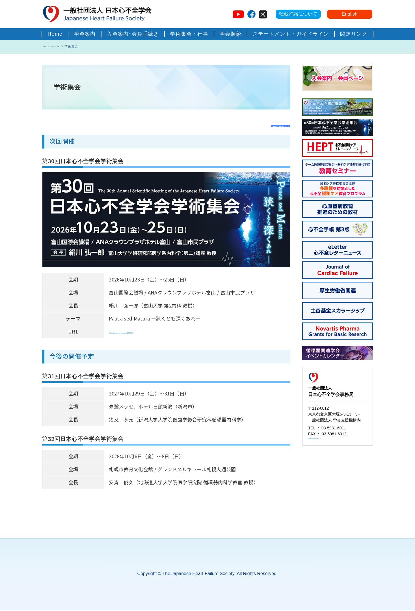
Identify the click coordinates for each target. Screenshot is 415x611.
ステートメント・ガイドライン (291, 34)
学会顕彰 (230, 34)
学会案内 (85, 34)
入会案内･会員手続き (133, 34)
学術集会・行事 (189, 34)
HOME (48, 46)
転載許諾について (298, 14)
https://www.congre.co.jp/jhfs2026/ (151, 332)
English (350, 14)
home (54, 34)
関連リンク (353, 34)
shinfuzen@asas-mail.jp (329, 442)
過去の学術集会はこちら (258, 124)
